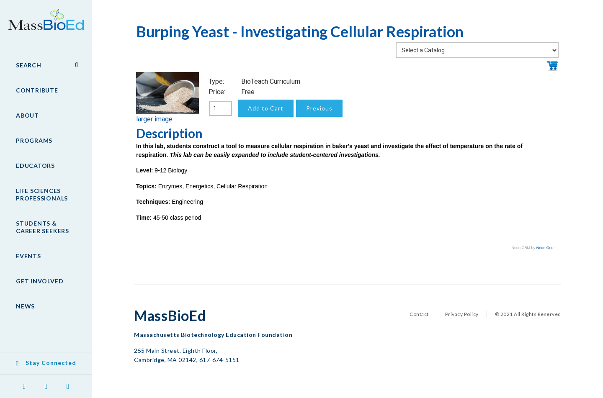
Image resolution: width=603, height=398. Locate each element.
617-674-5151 (219, 359)
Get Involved (39, 281)
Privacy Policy (462, 314)
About (27, 115)
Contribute (37, 90)
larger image (154, 119)
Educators (35, 165)
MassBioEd (42, 15)
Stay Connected (51, 362)
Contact (419, 314)
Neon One (545, 248)
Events (28, 255)
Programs (34, 140)
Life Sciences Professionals (42, 194)
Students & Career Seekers (42, 227)
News (25, 306)
